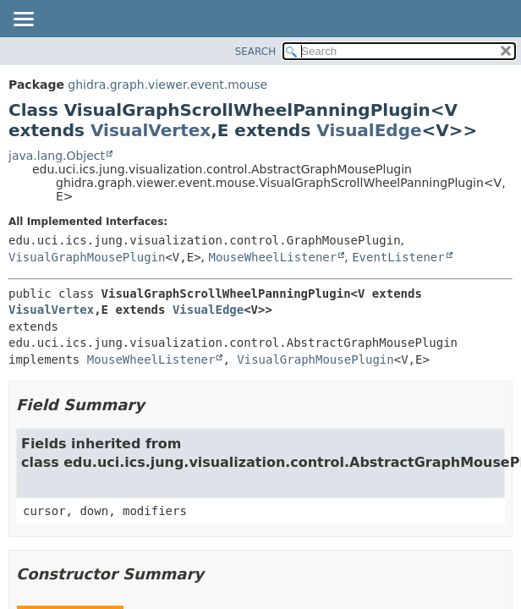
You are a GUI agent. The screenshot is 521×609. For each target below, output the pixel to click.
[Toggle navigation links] (22, 20)
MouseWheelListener (273, 257)
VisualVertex (150, 130)
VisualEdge (368, 130)
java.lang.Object (56, 155)
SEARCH (256, 52)
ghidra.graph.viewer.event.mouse (167, 84)
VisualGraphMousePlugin (86, 257)
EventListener (398, 257)
